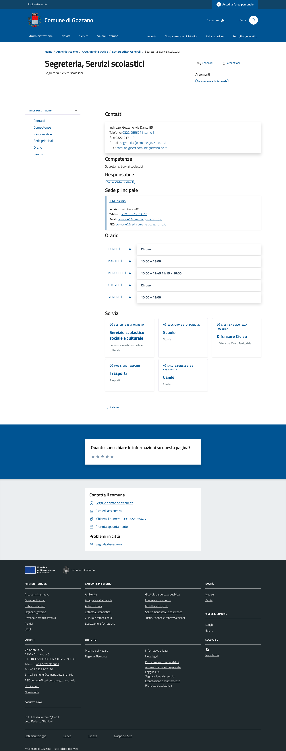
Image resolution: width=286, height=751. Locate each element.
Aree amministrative (37, 594)
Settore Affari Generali (126, 51)
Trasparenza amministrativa (181, 36)
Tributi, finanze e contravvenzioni (165, 618)
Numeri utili (32, 692)
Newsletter (212, 655)
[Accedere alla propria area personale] (235, 4)
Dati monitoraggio (35, 736)
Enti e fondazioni (35, 606)
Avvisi (208, 600)
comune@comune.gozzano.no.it (140, 219)
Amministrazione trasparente (163, 667)
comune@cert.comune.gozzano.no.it (142, 147)
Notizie (209, 594)
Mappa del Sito (123, 736)
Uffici (28, 629)
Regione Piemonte (37, 4)
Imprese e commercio (158, 600)
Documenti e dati (35, 600)
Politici (29, 623)
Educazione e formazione (181, 325)
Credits (92, 736)
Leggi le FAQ (152, 672)
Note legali (151, 656)
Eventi (209, 630)
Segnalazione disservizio (159, 676)
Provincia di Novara (96, 650)
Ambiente (91, 594)
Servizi (83, 36)
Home (48, 51)
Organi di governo (35, 612)
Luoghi (209, 624)
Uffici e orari (32, 686)
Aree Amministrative (95, 51)
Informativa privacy (157, 650)
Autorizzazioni (93, 606)
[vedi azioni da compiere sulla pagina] (230, 63)
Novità (66, 36)
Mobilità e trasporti (125, 365)
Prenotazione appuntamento (162, 681)
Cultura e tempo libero (127, 325)
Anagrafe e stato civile (98, 600)
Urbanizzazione (215, 36)
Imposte (151, 36)
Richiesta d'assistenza (158, 685)
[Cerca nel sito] (252, 20)
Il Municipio (117, 200)
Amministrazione (41, 36)
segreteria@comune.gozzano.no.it (143, 142)
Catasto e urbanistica (98, 612)
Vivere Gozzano (108, 36)
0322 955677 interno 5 (138, 132)
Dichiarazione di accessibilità (162, 662)
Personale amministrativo (40, 618)
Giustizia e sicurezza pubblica (232, 327)
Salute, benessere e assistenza (178, 367)
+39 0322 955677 (134, 214)
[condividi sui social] (204, 63)
